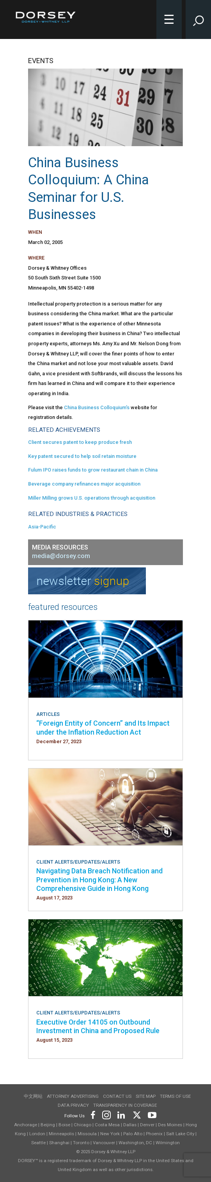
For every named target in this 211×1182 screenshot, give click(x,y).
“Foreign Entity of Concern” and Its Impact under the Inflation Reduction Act (103, 727)
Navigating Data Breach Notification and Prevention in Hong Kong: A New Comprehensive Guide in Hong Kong (99, 879)
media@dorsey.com (61, 556)
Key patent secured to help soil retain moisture (82, 456)
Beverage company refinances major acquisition (84, 484)
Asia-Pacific (42, 527)
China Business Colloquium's (96, 407)
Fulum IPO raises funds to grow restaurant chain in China (93, 470)
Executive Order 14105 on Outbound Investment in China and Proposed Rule (98, 1026)
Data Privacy (73, 1105)
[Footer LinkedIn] (121, 1114)
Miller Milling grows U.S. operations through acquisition (91, 498)
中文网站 (33, 1096)
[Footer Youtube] (150, 1114)
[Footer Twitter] (136, 1114)
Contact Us (117, 1096)
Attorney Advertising (73, 1096)
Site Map (146, 1096)
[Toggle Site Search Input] (198, 19)
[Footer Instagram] (106, 1114)
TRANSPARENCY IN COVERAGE (125, 1105)
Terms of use (175, 1096)
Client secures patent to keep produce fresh (80, 442)
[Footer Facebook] (93, 1114)
